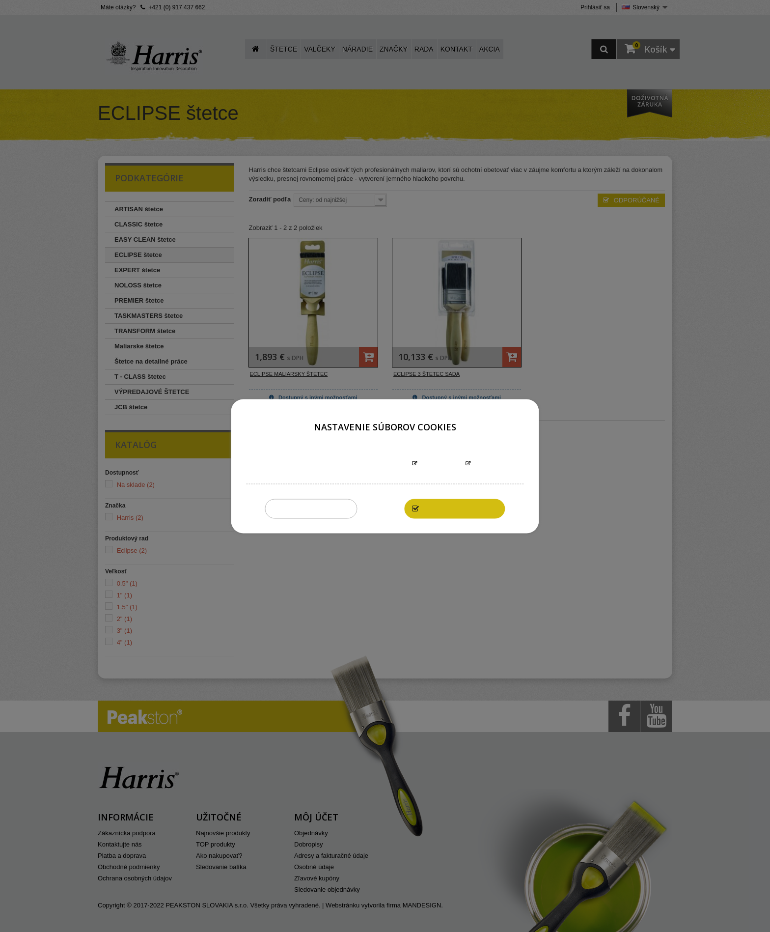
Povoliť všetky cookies (459, 508)
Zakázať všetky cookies (311, 508)
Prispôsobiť (441, 463)
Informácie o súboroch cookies (354, 463)
